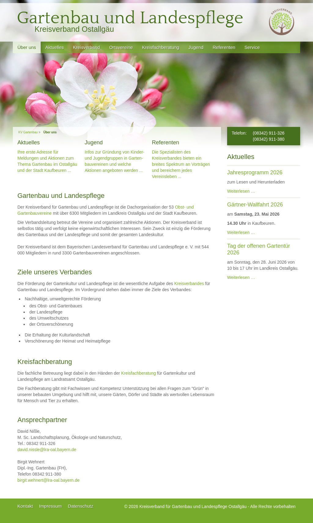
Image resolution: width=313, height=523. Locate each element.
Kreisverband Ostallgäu (74, 29)
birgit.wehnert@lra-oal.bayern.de (48, 480)
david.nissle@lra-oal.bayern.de (46, 449)
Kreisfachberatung (138, 373)
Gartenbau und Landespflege (130, 18)
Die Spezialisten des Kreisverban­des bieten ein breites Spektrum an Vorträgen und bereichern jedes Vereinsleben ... (181, 164)
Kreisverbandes (189, 283)
